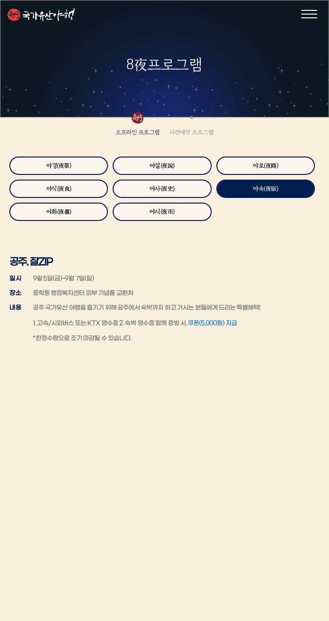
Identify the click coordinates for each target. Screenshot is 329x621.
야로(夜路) (265, 166)
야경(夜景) (58, 166)
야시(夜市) (162, 212)
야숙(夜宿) (265, 189)
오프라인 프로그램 (137, 132)
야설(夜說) (162, 166)
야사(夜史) (162, 189)
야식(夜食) (58, 189)
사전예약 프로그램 (191, 132)
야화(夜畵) (58, 212)
